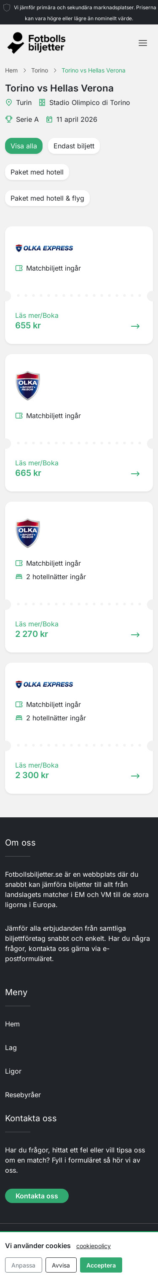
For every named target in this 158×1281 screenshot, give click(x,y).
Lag (11, 1047)
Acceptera (101, 1265)
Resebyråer (23, 1094)
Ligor (13, 1071)
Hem (12, 1024)
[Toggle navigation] (143, 43)
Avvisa (61, 1265)
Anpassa (23, 1265)
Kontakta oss (37, 1196)
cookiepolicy (93, 1245)
